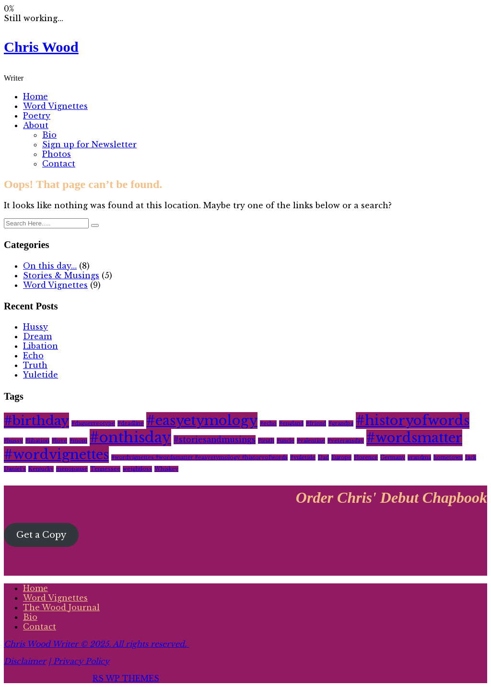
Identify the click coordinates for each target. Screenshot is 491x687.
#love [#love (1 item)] (59, 441)
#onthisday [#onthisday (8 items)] (130, 437)
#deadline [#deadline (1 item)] (130, 423)
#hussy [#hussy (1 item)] (13, 441)
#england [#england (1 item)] (291, 423)
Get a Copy (41, 535)
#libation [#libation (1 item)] (37, 441)
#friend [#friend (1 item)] (316, 423)
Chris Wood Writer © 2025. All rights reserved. (96, 644)
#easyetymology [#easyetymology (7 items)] (201, 420)
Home (35, 96)
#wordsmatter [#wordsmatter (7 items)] (414, 437)
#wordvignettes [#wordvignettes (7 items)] (56, 454)
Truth (35, 365)
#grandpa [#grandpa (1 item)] (340, 423)
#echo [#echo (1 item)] (268, 423)
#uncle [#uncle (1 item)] (285, 441)
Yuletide (40, 374)
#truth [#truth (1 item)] (266, 441)
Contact (58, 163)
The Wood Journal (61, 607)
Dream (37, 336)
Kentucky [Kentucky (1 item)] (41, 469)
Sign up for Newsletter (89, 144)
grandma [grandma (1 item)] (419, 457)
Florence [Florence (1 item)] (366, 457)
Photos (56, 154)
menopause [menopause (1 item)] (72, 469)
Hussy (35, 327)
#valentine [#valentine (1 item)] (311, 441)
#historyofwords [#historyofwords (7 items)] (412, 420)
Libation (40, 346)
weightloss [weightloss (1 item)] (137, 469)
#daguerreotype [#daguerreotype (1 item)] (93, 423)
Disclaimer (25, 661)
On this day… (50, 266)
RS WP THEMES (126, 678)
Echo (33, 355)
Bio (49, 135)
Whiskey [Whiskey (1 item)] (166, 469)
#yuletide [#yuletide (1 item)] (303, 457)
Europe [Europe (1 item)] (341, 457)
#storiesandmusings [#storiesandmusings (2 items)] (215, 439)
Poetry (36, 115)
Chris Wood (41, 47)
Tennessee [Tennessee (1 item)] (105, 469)
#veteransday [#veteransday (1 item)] (345, 441)
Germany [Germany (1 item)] (392, 457)
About (35, 125)
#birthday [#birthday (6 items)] (36, 420)
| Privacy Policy (78, 661)
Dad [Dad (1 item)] (323, 457)
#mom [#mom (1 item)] (78, 441)
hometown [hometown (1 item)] (448, 457)
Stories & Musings (61, 275)
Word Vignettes (55, 106)
